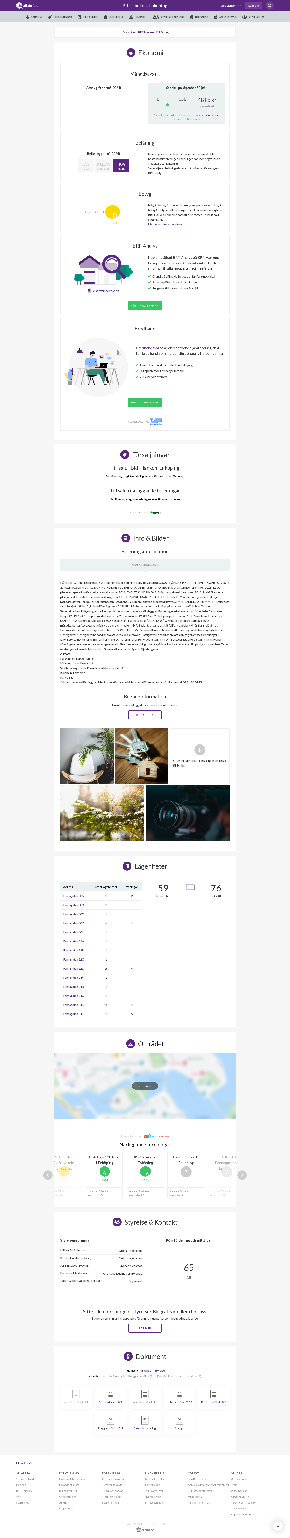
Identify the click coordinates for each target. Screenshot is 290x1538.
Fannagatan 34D (73, 1004)
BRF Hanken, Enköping (145, 5)
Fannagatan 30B (73, 905)
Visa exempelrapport (106, 291)
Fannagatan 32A (73, 941)
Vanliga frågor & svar (200, 1502)
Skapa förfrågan (111, 1502)
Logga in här (145, 715)
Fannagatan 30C (73, 914)
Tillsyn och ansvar (112, 1490)
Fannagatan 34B (73, 986)
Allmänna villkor (240, 1496)
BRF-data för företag (200, 1490)
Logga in (253, 5)
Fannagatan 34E (73, 1014)
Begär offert (66, 1508)
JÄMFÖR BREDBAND (145, 402)
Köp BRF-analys (197, 1478)
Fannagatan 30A (73, 896)
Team (234, 1484)
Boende (146, 1370)
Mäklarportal (195, 1496)
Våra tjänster (228, 5)
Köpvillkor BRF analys (243, 1514)
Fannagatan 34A (73, 977)
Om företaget (239, 1478)
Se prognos (211, 114)
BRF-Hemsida (24, 1490)
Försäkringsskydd (112, 1484)
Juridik (63, 1502)
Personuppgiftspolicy (243, 1502)
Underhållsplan (67, 1496)
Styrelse (160, 1370)
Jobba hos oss (239, 1490)
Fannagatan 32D (73, 968)
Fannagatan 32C (73, 959)
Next (242, 1175)
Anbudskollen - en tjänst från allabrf (208, 1484)
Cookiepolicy (238, 1508)
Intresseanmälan (154, 1502)
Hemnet (21, 1484)
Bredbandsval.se (149, 347)
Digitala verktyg (68, 1490)
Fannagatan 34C (73, 995)
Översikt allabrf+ (26, 1478)
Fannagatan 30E (73, 932)
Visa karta (145, 1086)
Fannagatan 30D (73, 923)
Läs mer (145, 1328)
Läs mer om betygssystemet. (166, 224)
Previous (48, 1175)
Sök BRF (24, 1463)
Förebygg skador (111, 1496)
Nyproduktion (153, 1496)
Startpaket (22, 1502)
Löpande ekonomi (69, 1484)
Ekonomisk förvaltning (72, 1478)
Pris (18, 1496)
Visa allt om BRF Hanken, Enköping (145, 32)
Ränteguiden (152, 1484)
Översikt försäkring (113, 1478)
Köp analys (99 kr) (145, 305)
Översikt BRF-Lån (155, 1478)
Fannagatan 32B (73, 950)
